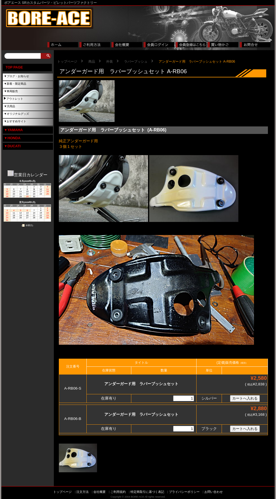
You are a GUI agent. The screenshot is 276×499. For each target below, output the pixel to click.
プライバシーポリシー (184, 491)
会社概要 (99, 491)
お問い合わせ (213, 491)
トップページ (67, 61)
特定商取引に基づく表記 (147, 491)
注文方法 (82, 491)
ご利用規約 (118, 491)
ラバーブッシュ (135, 61)
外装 (109, 61)
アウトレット (14, 98)
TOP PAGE (14, 67)
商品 (91, 61)
